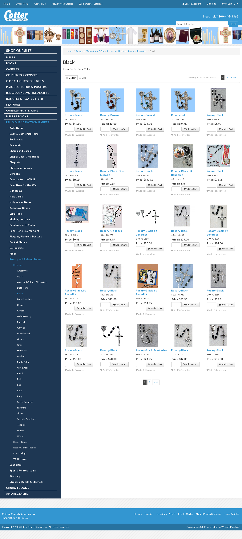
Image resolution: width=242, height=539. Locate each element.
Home (6, 3)
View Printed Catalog (62, 3)
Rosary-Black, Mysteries (151, 350)
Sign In (211, 3)
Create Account (192, 3)
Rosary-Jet (178, 115)
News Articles (231, 514)
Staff (172, 514)
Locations (161, 514)
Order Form (22, 3)
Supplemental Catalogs (91, 3)
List (84, 77)
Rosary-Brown (109, 115)
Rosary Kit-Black (111, 230)
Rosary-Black (73, 115)
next (233, 77)
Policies (149, 514)
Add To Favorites (74, 135)
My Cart (229, 4)
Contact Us (40, 3)
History (138, 514)
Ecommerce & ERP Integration (202, 526)
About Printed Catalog (208, 514)
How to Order (185, 514)
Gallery (72, 77)
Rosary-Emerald (146, 115)
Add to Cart (84, 129)
